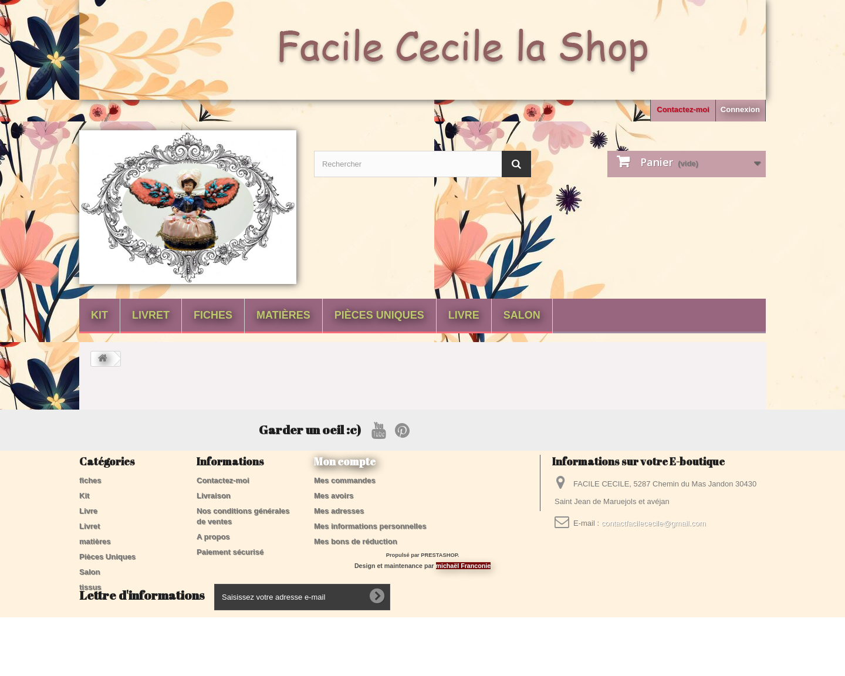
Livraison (214, 495)
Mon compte (345, 461)
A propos (213, 536)
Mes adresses (339, 510)
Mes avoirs (333, 495)
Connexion (740, 109)
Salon (521, 315)
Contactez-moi (683, 109)
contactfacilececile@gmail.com (653, 523)
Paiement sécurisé (230, 551)
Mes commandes (345, 480)
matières (283, 315)
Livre (463, 315)
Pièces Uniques (379, 315)
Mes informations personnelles (370, 526)
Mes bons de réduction (355, 541)
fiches (213, 315)
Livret (151, 315)
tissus (90, 587)
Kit (99, 315)
